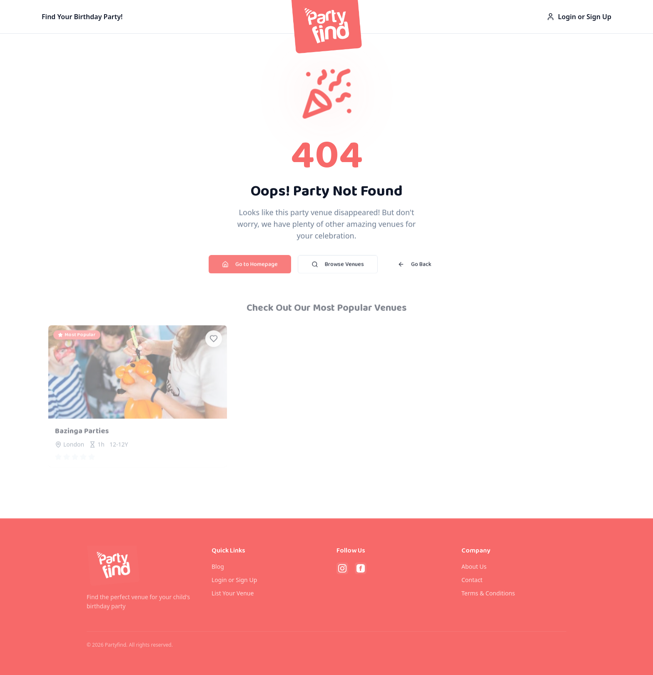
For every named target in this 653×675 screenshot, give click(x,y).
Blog (218, 566)
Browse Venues (338, 267)
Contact (472, 580)
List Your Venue (233, 593)
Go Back (414, 267)
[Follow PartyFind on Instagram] (342, 568)
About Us (473, 566)
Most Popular (77, 339)
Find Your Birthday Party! (82, 15)
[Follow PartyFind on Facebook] (360, 568)
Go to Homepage (250, 267)
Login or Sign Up (578, 15)
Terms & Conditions (488, 593)
